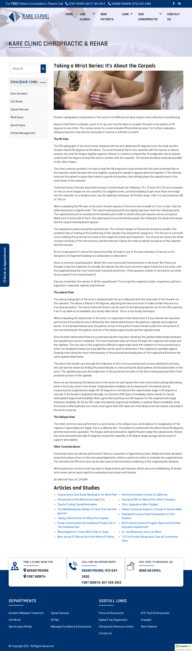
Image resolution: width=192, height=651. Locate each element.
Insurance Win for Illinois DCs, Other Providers (148, 499)
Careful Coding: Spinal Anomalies (77, 504)
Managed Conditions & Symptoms (71, 626)
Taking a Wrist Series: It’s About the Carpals (82, 518)
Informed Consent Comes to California (144, 494)
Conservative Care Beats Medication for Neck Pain (87, 494)
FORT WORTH (34, 576)
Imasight (146, 619)
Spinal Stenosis (20, 109)
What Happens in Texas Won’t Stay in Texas (83, 531)
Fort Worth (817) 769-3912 (85, 3)
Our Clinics (85, 16)
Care (125, 14)
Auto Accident (19, 93)
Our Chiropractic (148, 16)
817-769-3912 (111, 582)
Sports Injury (18, 125)
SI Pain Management (23, 133)
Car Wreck (17, 101)
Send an (150, 570)
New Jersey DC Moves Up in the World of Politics (85, 536)
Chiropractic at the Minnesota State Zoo (81, 499)
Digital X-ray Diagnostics (113, 619)
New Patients (107, 16)
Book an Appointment (5, 265)
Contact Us (173, 16)
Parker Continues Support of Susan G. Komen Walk (152, 509)
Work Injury (17, 117)
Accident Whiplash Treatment (26, 613)
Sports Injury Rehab (20, 626)
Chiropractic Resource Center (116, 626)
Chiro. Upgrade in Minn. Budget (140, 504)
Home (69, 14)
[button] (183, 647)
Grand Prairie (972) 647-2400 (129, 3)
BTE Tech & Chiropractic (155, 613)
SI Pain (55, 619)
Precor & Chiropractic (111, 613)
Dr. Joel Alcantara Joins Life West (141, 531)
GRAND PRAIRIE (36, 570)
